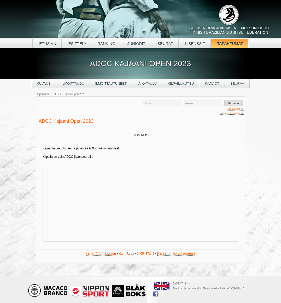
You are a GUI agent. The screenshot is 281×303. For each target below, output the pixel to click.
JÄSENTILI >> (181, 283)
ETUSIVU (47, 43)
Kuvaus (44, 83)
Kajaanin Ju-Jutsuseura (176, 253)
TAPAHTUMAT (229, 43)
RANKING (106, 43)
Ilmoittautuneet (111, 83)
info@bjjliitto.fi (235, 288)
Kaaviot (212, 83)
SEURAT (164, 43)
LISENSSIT (194, 43)
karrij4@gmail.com (101, 253)
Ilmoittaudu (72, 83)
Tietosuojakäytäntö (214, 288)
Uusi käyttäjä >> (235, 109)
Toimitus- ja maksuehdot (187, 288)
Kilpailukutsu (181, 83)
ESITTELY (76, 43)
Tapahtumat (43, 94)
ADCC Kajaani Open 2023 (70, 94)
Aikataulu (147, 83)
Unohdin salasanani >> (232, 113)
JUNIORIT (136, 43)
